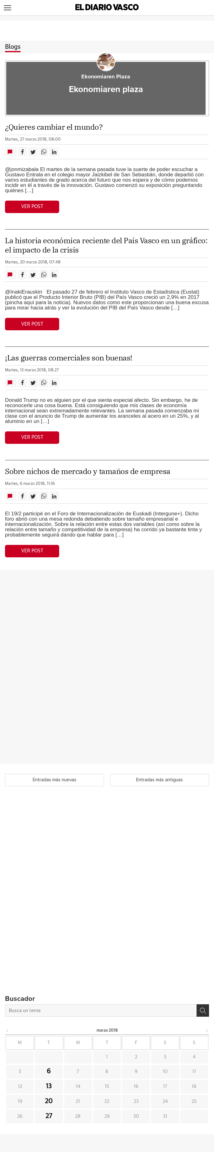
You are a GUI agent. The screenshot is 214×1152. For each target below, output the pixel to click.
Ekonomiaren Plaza (105, 77)
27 (48, 1116)
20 (49, 1101)
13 (49, 1086)
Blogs (13, 47)
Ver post (32, 206)
